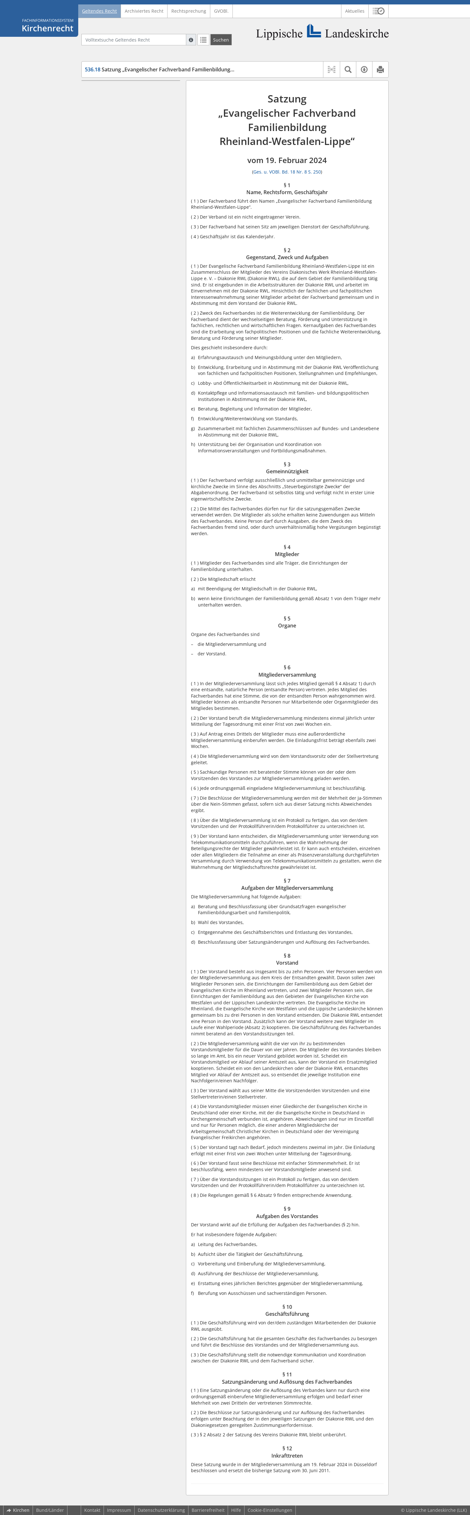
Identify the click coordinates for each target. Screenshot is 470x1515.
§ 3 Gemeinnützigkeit (119, 121)
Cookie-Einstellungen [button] (270, 1510)
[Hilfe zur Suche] (191, 39)
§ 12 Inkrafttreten (115, 218)
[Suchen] (221, 39)
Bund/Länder (50, 1510)
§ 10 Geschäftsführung (121, 193)
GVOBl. (221, 11)
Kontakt (92, 1510)
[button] (379, 11)
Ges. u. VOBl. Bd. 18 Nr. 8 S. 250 (287, 172)
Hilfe (236, 1510)
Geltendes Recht (99, 11)
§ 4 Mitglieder (111, 131)
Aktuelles (355, 11)
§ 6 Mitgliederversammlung (126, 149)
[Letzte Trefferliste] (203, 39)
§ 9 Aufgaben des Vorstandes (127, 184)
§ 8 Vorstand (110, 174)
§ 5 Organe (108, 140)
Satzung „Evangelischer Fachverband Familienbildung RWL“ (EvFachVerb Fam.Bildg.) (194, 69)
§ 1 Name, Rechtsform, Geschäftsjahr (121, 93)
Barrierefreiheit (208, 1510)
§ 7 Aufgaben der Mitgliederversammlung (122, 162)
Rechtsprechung (188, 11)
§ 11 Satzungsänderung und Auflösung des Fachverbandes (128, 206)
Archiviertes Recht (144, 11)
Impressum (119, 1510)
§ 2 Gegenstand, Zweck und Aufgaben (126, 108)
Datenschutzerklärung (161, 1510)
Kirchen (18, 1510)
